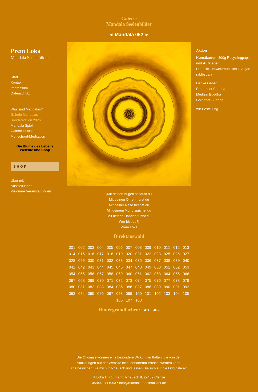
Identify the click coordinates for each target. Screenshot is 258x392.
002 (81, 247)
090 (167, 287)
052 (176, 267)
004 (100, 247)
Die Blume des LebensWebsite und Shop (35, 148)
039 (176, 260)
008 (138, 247)
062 (148, 274)
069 (91, 280)
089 (157, 287)
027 (186, 254)
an (146, 309)
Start (14, 77)
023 (157, 254)
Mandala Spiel (22, 125)
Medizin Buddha (208, 94)
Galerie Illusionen (24, 131)
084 (110, 287)
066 (186, 274)
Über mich (18, 181)
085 (119, 287)
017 (100, 254)
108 (138, 300)
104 (176, 293)
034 (129, 260)
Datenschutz (20, 93)
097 (110, 293)
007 (129, 247)
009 (148, 247)
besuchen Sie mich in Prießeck (101, 368)
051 (167, 267)
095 (91, 293)
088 (148, 287)
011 (167, 247)
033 (119, 260)
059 (119, 274)
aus (155, 309)
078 (176, 280)
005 (110, 247)
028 (72, 260)
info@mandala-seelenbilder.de (142, 383)
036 (148, 260)
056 (91, 274)
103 (167, 293)
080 (72, 287)
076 (157, 280)
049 (148, 267)
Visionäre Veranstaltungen (31, 191)
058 (110, 274)
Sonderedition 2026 (26, 120)
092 (186, 287)
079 (186, 280)
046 (119, 267)
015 (81, 254)
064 (167, 274)
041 (72, 267)
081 (81, 287)
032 (110, 260)
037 (157, 260)
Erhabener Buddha (210, 89)
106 (119, 300)
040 (186, 260)
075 (148, 280)
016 (91, 254)
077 (167, 280)
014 (72, 254)
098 (119, 293)
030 (91, 260)
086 (129, 287)
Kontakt (16, 82)
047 (129, 267)
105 (186, 293)
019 (119, 254)
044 (100, 267)
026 (176, 254)
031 (100, 260)
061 (138, 274)
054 (72, 274)
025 (167, 254)
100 (138, 293)
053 (186, 267)
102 (157, 293)
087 (138, 287)
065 (176, 274)
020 (129, 254)
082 (91, 287)
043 (91, 267)
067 (72, 280)
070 (100, 280)
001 (72, 247)
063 (157, 274)
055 (81, 274)
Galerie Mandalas (24, 115)
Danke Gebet (206, 83)
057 (100, 274)
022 (148, 254)
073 (129, 280)
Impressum (19, 88)
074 (138, 280)
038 (167, 260)
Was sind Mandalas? (27, 109)
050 (157, 267)
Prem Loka (30, 53)
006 (119, 247)
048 (138, 267)
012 (176, 247)
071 (110, 280)
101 (148, 293)
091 (176, 287)
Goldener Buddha (209, 100)
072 (119, 280)
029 (81, 260)
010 (157, 247)
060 (129, 274)
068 (81, 280)
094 (81, 293)
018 (110, 254)
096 (100, 293)
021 (138, 254)
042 (81, 267)
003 (91, 247)
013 (186, 247)
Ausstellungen (22, 186)
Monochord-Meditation (28, 136)
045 (110, 267)
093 (72, 293)
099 (129, 293)
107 (129, 300)
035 (138, 260)
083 (100, 287)
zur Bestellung (207, 109)
